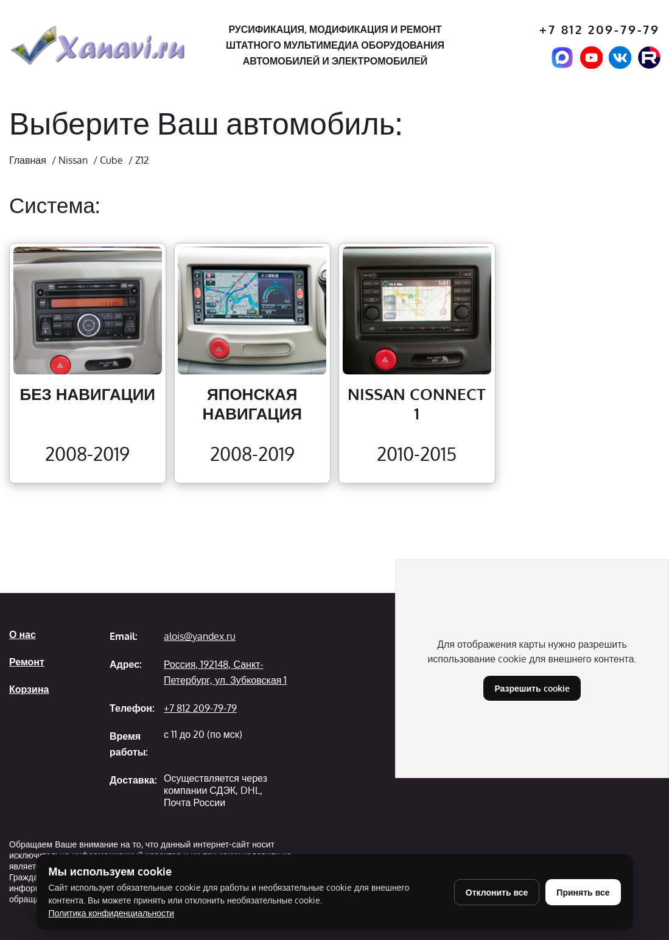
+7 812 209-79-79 (599, 29)
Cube (111, 160)
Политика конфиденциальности (112, 913)
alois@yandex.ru (200, 636)
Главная (27, 160)
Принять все (582, 892)
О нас (22, 634)
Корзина (29, 689)
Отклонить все (497, 892)
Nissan (73, 160)
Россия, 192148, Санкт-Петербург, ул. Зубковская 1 (225, 672)
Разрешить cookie (531, 688)
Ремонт (26, 662)
